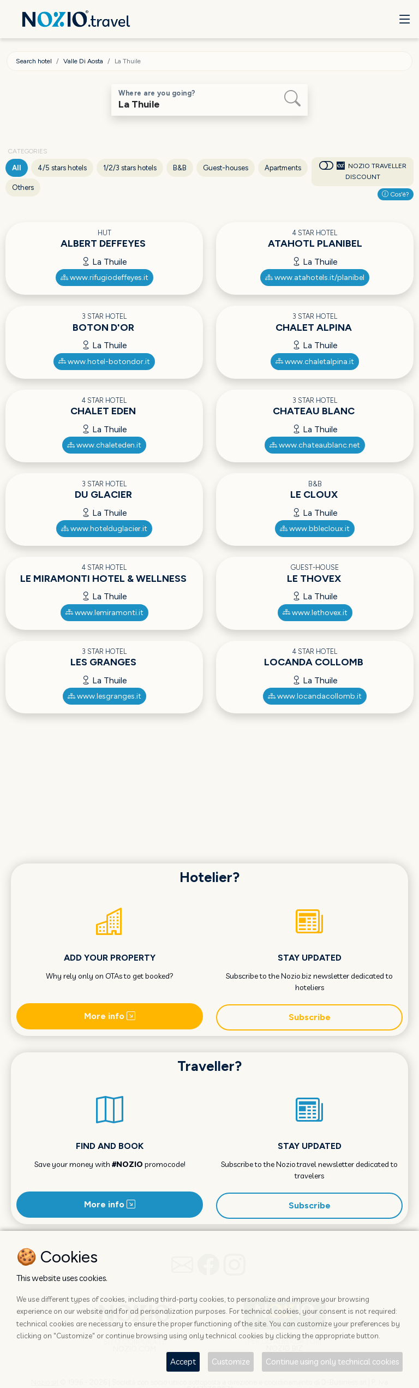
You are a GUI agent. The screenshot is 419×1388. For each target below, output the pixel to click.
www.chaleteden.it (104, 445)
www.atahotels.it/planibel (314, 277)
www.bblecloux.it (315, 528)
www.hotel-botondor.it (104, 361)
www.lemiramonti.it (104, 612)
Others (23, 187)
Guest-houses (225, 168)
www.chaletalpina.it (315, 361)
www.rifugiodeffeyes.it (104, 277)
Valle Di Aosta (83, 61)
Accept (183, 1361)
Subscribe (310, 1017)
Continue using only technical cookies (332, 1361)
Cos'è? (395, 194)
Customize (231, 1361)
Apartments (283, 168)
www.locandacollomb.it (315, 696)
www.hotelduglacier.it (104, 528)
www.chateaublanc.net (315, 445)
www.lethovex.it (315, 612)
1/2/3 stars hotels (130, 168)
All (16, 168)
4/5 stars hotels (62, 168)
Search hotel (34, 61)
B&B (180, 168)
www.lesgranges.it (104, 696)
